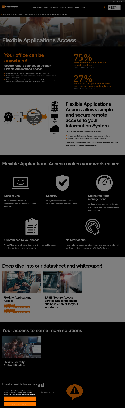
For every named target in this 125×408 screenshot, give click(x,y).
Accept (20, 405)
